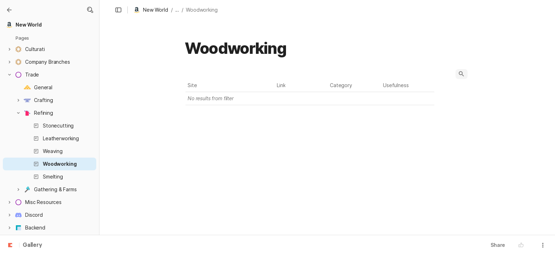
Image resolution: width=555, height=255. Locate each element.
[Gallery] (9, 10)
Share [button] (498, 245)
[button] (90, 10)
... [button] (177, 10)
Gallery (32, 245)
